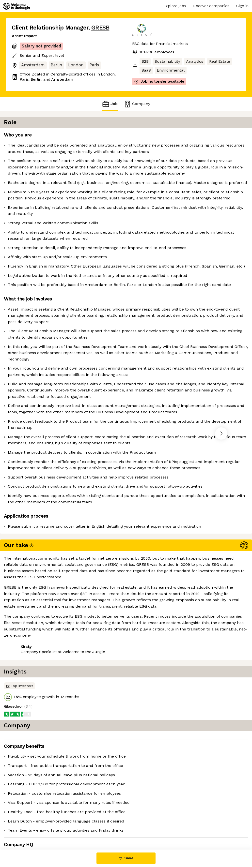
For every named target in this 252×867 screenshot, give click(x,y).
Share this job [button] (25, 828)
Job (110, 104)
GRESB (100, 27)
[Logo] (16, 6)
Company (137, 104)
